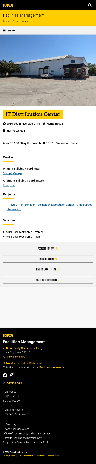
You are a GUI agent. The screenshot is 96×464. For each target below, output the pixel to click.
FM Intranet (9, 391)
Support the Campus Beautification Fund (25, 442)
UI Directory (9, 424)
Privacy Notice (9, 456)
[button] (90, 5)
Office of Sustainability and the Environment (27, 433)
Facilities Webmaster (52, 367)
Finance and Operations (16, 429)
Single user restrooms (48, 279)
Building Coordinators (23, 21)
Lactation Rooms (48, 258)
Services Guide (11, 400)
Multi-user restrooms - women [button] (25, 231)
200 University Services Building (22, 348)
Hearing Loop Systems (48, 269)
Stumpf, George (12, 173)
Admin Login (14, 383)
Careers (7, 405)
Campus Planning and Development (22, 437)
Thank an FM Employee (16, 414)
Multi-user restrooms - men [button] (23, 236)
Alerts (6, 21)
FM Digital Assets (13, 409)
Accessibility (53, 456)
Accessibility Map (48, 248)
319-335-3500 (14, 356)
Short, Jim (9, 185)
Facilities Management (24, 15)
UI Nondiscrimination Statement (22, 363)
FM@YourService (12, 396)
